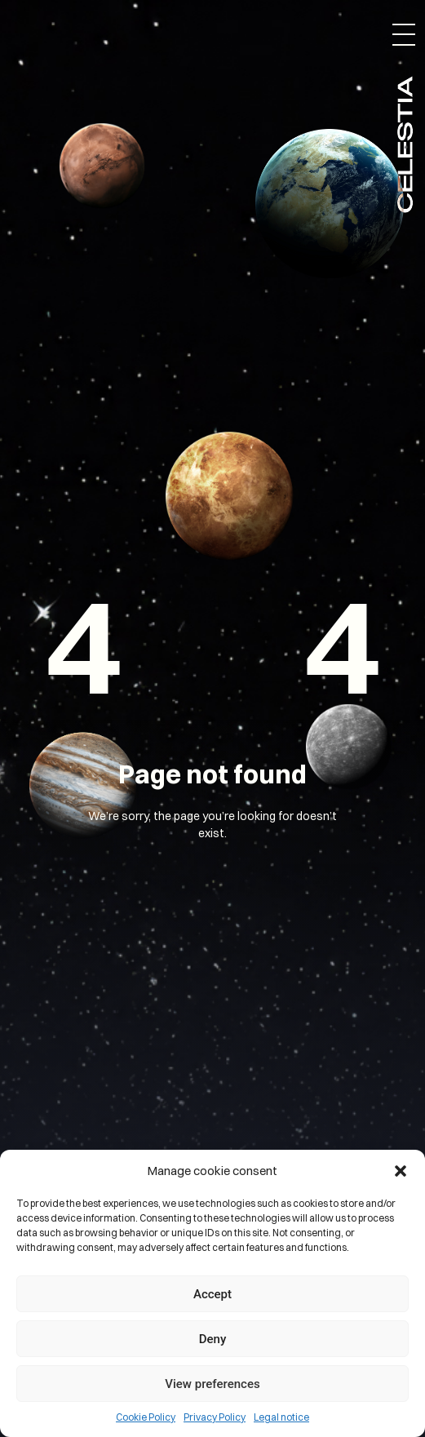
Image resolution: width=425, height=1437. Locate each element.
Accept (212, 1294)
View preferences (212, 1384)
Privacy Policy (215, 1417)
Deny (213, 1339)
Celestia (405, 143)
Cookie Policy (145, 1417)
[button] (400, 1171)
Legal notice (281, 1417)
